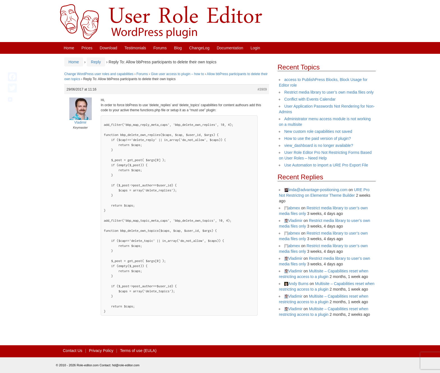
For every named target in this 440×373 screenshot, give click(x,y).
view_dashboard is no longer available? (318, 145)
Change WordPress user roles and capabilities (99, 74)
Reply (96, 62)
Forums (160, 48)
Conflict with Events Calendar (310, 99)
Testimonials (135, 48)
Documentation (230, 48)
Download (108, 48)
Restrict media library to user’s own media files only (329, 92)
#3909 (262, 89)
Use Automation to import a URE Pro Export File (326, 165)
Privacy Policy (101, 350)
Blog (178, 48)
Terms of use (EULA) (138, 350)
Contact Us (72, 350)
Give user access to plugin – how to (177, 74)
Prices (86, 48)
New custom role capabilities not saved (318, 131)
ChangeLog (199, 48)
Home (69, 48)
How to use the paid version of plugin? (317, 138)
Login (255, 48)
